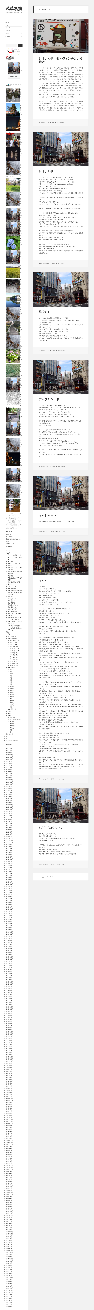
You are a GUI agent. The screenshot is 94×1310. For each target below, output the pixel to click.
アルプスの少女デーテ (15, 555)
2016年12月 (9, 884)
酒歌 (11, 707)
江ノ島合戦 (11, 603)
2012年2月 (9, 1003)
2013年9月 (9, 963)
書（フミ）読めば (15, 719)
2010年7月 (9, 1042)
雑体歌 (12, 701)
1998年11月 (9, 1250)
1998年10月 (9, 1253)
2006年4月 (9, 1111)
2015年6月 (9, 919)
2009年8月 (9, 1065)
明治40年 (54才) (14, 655)
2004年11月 (9, 1142)
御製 (9, 713)
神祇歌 (12, 694)
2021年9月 (9, 830)
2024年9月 (9, 786)
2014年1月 (9, 955)
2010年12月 (9, 1032)
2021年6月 (9, 834)
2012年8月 (9, 990)
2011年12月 (9, 1007)
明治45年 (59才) (14, 665)
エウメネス (11, 561)
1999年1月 (9, 1246)
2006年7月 (9, 1105)
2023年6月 (9, 815)
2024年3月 (9, 799)
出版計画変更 (9, 534)
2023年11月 (9, 807)
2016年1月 (9, 907)
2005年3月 (9, 1136)
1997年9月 (9, 1263)
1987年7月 (9, 1300)
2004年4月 (9, 1157)
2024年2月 (9, 801)
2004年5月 (9, 1155)
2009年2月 (9, 1076)
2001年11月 (9, 1192)
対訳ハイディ (12, 586)
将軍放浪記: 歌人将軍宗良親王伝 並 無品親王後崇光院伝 (15, 592)
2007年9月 (9, 1090)
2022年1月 (9, 828)
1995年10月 (9, 1292)
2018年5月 (9, 857)
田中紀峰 (8, 31)
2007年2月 (9, 1096)
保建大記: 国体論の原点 (15, 572)
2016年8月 (9, 892)
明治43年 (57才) (14, 661)
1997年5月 (9, 1271)
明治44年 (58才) (14, 663)
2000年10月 (9, 1215)
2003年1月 (9, 1184)
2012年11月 (9, 984)
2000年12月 (9, 1211)
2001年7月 (9, 1201)
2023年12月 (9, 805)
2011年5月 (9, 1021)
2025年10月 (9, 759)
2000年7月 (9, 1221)
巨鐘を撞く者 (12, 599)
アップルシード (49, 399)
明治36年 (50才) (14, 647)
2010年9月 (9, 1038)
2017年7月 (9, 869)
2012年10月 (9, 986)
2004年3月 (9, 1159)
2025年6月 (9, 767)
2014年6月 (9, 944)
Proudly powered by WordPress (47, 877)
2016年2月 (9, 905)
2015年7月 (9, 917)
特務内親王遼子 (12, 609)
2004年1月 (9, 1163)
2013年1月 (9, 980)
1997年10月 (9, 1261)
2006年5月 (9, 1109)
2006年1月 (9, 1117)
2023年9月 (9, 811)
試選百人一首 (12, 709)
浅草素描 (14, 8)
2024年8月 (9, 788)
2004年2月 (9, 1161)
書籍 (7, 25)
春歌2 (11, 674)
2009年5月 (9, 1069)
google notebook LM (11, 538)
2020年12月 (9, 838)
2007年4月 (9, 1092)
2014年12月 (9, 932)
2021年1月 (9, 836)
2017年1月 (9, 882)
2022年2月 (9, 826)
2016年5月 (9, 899)
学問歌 (12, 703)
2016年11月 (9, 886)
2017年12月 (9, 859)
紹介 (7, 738)
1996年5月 (9, 1284)
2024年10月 (9, 784)
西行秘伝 (10, 615)
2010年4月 (9, 1049)
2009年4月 (9, 1071)
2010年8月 (9, 1040)
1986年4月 (9, 1305)
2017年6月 (9, 871)
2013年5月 (9, 971)
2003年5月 (9, 1178)
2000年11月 (9, 1213)
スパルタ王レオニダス (15, 563)
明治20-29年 (13, 642)
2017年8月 (9, 867)
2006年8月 (9, 1103)
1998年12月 (9, 1248)
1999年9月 (9, 1236)
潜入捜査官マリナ (13, 607)
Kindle (8, 551)
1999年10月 (9, 1234)
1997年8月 (9, 1265)
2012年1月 (9, 1005)
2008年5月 (9, 1084)
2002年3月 (9, 1190)
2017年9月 (9, 865)
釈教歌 (12, 696)
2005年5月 (9, 1132)
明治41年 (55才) (14, 657)
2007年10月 (9, 1088)
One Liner (8, 59)
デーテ (7, 33)
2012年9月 (9, 988)
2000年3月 (9, 1226)
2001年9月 (9, 1196)
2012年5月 (9, 996)
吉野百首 (12, 717)
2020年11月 (9, 840)
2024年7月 (9, 790)
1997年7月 (9, 1267)
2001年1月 (9, 1209)
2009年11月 (9, 1059)
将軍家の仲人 (12, 588)
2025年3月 (9, 774)
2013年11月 (9, 959)
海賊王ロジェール (13, 605)
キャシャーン (47, 515)
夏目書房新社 (10, 734)
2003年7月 (9, 1176)
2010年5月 (9, 1046)
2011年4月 (9, 1024)
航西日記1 (8, 36)
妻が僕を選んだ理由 (14, 582)
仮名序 (12, 669)
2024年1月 (9, 803)
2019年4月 (9, 846)
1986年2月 (9, 1307)
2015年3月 (9, 926)
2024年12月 (9, 780)
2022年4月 (9, 824)
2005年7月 (9, 1130)
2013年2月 (9, 978)
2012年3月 (9, 1001)
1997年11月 (9, 1259)
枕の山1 (12, 721)
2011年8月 (9, 1015)
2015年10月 (9, 911)
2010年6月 (9, 1044)
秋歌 (11, 678)
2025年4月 (9, 771)
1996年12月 (9, 1278)
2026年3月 (9, 749)
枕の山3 (12, 726)
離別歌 (12, 692)
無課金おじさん (10, 543)
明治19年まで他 (14, 640)
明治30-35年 (13, 644)
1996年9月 (9, 1282)
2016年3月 (9, 903)
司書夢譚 (10, 574)
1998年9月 (9, 1255)
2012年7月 (9, 992)
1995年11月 (9, 1290)
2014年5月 (9, 946)
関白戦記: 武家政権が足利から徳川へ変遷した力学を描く (15, 628)
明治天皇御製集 (12, 638)
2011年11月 (9, 1009)
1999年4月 (9, 1240)
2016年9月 (9, 890)
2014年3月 (9, 951)
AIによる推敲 (9, 536)
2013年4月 (9, 974)
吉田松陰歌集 (12, 636)
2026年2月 (9, 751)
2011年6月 (9, 1019)
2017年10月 (9, 863)
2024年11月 (9, 782)
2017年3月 (9, 878)
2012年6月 (9, 994)
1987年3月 (9, 1303)
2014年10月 (9, 936)
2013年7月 (9, 967)
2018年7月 (9, 853)
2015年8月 (9, 915)
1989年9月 (9, 1298)
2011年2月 (9, 1028)
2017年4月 (9, 876)
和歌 (7, 632)
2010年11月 (9, 1034)
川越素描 (10, 597)
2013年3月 (9, 976)
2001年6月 (9, 1203)
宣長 (9, 715)
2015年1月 (9, 930)
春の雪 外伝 (11, 601)
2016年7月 (9, 894)
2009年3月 (9, 1074)
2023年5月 (9, 817)
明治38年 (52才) (14, 651)
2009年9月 (9, 1063)
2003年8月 (9, 1173)
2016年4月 (9, 901)
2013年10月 (9, 961)
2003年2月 (9, 1182)
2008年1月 (9, 1086)
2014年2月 (9, 953)
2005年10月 (9, 1123)
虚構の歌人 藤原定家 (15, 613)
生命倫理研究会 (12, 611)
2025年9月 (9, 761)
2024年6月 (9, 792)
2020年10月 (9, 842)
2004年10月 (9, 1144)
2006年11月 (9, 1099)
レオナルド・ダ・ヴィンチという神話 (61, 60)
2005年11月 (9, 1121)
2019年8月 (9, 844)
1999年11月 (9, 1232)
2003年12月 (9, 1165)
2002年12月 (9, 1186)
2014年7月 (9, 942)
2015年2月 (9, 928)
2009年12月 (9, 1057)
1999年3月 (9, 1242)
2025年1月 (9, 778)
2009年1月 (9, 1078)
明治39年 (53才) (14, 653)
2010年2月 (9, 1053)
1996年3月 (9, 1286)
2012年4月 (9, 999)
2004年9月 (9, 1146)
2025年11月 (9, 757)
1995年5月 (9, 1296)
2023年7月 (9, 813)
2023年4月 (9, 819)
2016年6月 (9, 896)
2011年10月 (9, 1011)
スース (10, 565)
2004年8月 (9, 1148)
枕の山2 (12, 724)
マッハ (43, 580)
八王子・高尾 (13, 76)
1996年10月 (9, 1280)
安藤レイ (10, 584)
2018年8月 (9, 851)
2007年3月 (9, 1094)
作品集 (8, 553)
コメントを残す (60, 122)
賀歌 (11, 684)
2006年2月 (9, 1115)
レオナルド (46, 171)
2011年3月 (9, 1026)
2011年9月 (9, 1013)
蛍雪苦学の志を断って (13, 740)
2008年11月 (9, 1080)
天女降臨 (10, 576)
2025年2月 (9, 776)
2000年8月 (9, 1219)
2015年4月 (9, 924)
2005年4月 (9, 1134)
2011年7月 (9, 1017)
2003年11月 (9, 1167)
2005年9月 (9, 1126)
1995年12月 (9, 1288)
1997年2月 (9, 1275)
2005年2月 (9, 1138)
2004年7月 (9, 1151)
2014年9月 (9, 938)
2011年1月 (9, 1030)
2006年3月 (9, 1113)
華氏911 (44, 312)
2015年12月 (9, 909)
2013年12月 (9, 957)
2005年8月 (9, 1128)
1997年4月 (9, 1273)
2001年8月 (9, 1198)
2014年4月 (9, 949)
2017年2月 (9, 880)
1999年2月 (9, 1244)
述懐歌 (12, 690)
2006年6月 (9, 1107)
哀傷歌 (12, 686)
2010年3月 (9, 1051)
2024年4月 (9, 796)
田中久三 (8, 28)
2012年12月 (9, 982)
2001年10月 (9, 1194)
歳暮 (11, 730)
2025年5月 (9, 769)
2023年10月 (9, 809)
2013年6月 (9, 969)
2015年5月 (9, 921)
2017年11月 (9, 861)
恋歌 (11, 682)
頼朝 (9, 711)
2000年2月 (9, 1228)
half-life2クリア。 (51, 828)
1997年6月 (9, 1269)
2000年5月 (9, 1223)
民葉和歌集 (11, 667)
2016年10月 (9, 888)
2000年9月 (9, 1217)
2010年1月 (9, 1055)
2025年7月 (9, 765)
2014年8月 (9, 940)
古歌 (9, 634)
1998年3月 (9, 1257)
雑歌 (11, 699)
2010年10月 (9, 1036)
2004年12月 (9, 1140)
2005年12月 (9, 1119)
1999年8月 (9, 1238)
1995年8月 (9, 1294)
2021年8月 (9, 832)
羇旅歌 (12, 688)
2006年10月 (9, 1101)
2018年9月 (9, 849)
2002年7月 (9, 1188)
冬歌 (11, 680)
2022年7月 (9, 821)
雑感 (53, 122)
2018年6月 (9, 855)
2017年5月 (9, 874)
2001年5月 (9, 1205)
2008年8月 (9, 1082)
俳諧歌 (12, 705)
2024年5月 (9, 794)
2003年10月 (9, 1169)
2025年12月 (9, 755)
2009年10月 (9, 1061)
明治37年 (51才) (14, 649)
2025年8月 (9, 763)
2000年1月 (9, 1230)
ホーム (7, 22)
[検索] (20, 45)
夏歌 (11, 676)
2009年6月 (9, 1067)
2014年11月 (9, 934)
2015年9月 (9, 913)
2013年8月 (9, 965)
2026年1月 (9, 753)
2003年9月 (9, 1171)
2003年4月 (9, 1180)
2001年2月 (9, 1207)
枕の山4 (12, 728)
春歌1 (11, 671)
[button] (8, 84)
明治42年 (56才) (14, 659)
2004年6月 (9, 1153)
